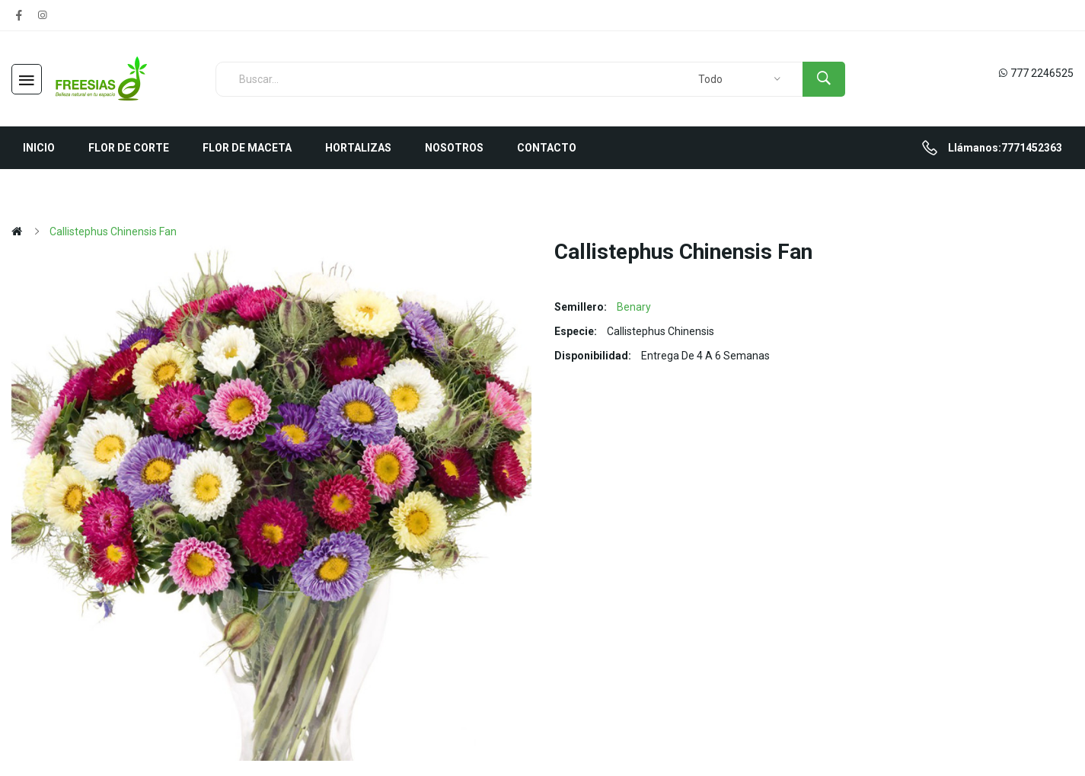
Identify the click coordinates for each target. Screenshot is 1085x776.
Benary (634, 307)
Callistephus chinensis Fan (113, 231)
